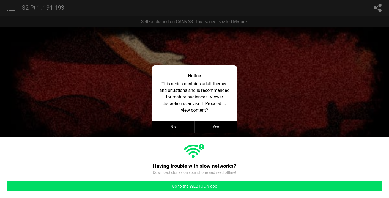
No (173, 126)
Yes (216, 126)
